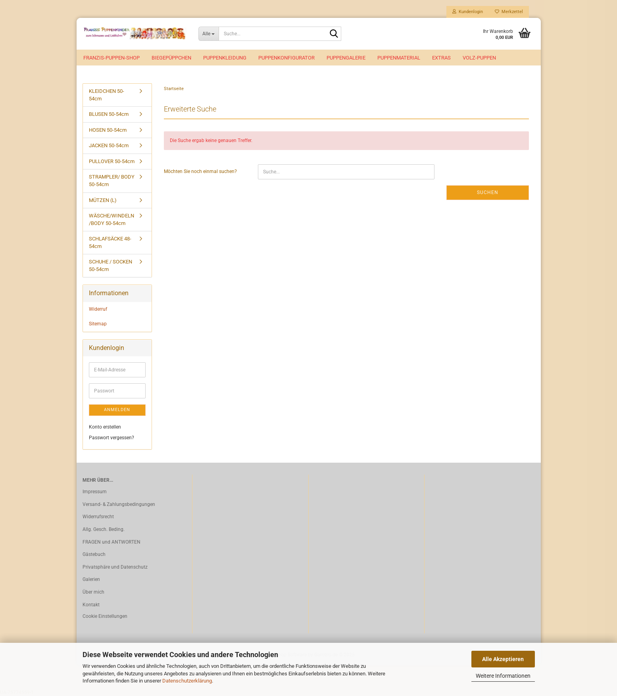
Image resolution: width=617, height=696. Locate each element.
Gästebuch (94, 554)
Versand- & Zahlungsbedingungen (119, 504)
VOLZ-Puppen (479, 58)
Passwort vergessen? (111, 437)
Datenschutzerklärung (187, 681)
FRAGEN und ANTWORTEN (111, 542)
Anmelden (117, 409)
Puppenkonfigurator (286, 58)
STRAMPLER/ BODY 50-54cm (112, 180)
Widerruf (98, 309)
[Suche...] (208, 34)
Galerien (91, 579)
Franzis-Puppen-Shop (111, 58)
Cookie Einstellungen (105, 616)
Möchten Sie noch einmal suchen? (200, 171)
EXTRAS (441, 58)
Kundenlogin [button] (467, 11)
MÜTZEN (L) (103, 200)
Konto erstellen (105, 427)
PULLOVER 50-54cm (112, 161)
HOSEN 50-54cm (108, 130)
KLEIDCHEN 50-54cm (106, 95)
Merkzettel (509, 11)
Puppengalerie (346, 58)
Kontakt (91, 605)
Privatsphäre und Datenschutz (115, 567)
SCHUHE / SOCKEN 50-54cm (110, 265)
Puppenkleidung (224, 58)
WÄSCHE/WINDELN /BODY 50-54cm (111, 219)
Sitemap (98, 324)
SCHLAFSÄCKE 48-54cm (110, 242)
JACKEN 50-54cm (109, 145)
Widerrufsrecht (98, 516)
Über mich (93, 592)
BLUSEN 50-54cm (109, 114)
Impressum (95, 491)
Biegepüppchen (171, 58)
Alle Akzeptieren (503, 659)
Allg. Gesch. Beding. (104, 529)
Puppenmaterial (398, 58)
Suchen (487, 192)
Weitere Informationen (503, 676)
